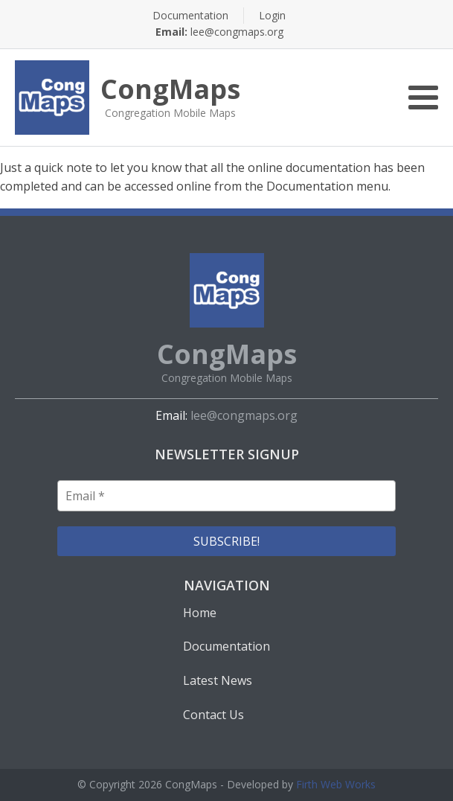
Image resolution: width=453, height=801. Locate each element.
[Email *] (226, 495)
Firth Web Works (336, 784)
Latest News (217, 680)
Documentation (190, 15)
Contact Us (213, 714)
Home (199, 612)
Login (272, 15)
